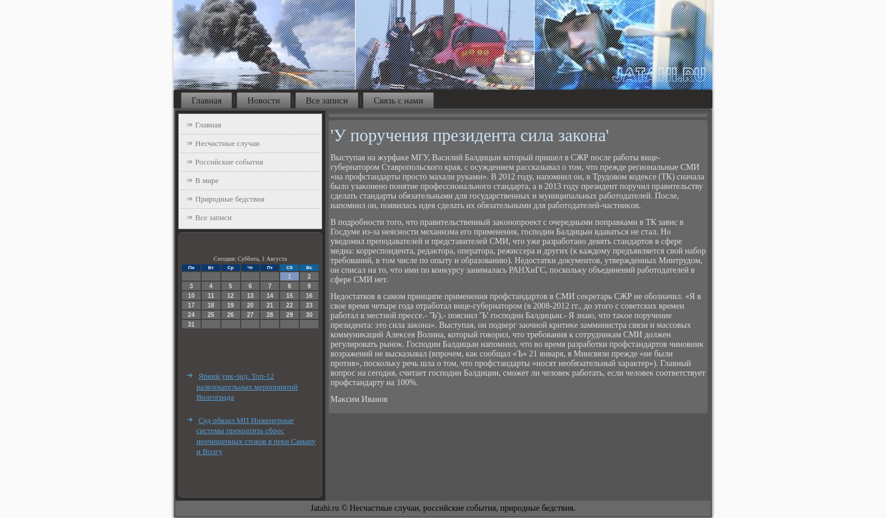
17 (191, 305)
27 (250, 315)
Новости (263, 100)
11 (211, 295)
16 (309, 295)
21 (269, 305)
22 (289, 305)
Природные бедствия (230, 198)
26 (230, 315)
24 (191, 315)
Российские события (229, 161)
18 (211, 305)
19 (230, 305)
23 (309, 305)
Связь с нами (398, 100)
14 (269, 295)
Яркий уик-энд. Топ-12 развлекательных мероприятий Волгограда (247, 386)
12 (230, 295)
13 (250, 295)
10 (191, 295)
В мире (207, 180)
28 (269, 315)
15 (289, 295)
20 (250, 305)
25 (211, 315)
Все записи (327, 100)
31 (191, 324)
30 (309, 315)
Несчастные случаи (227, 143)
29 (289, 315)
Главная (207, 100)
